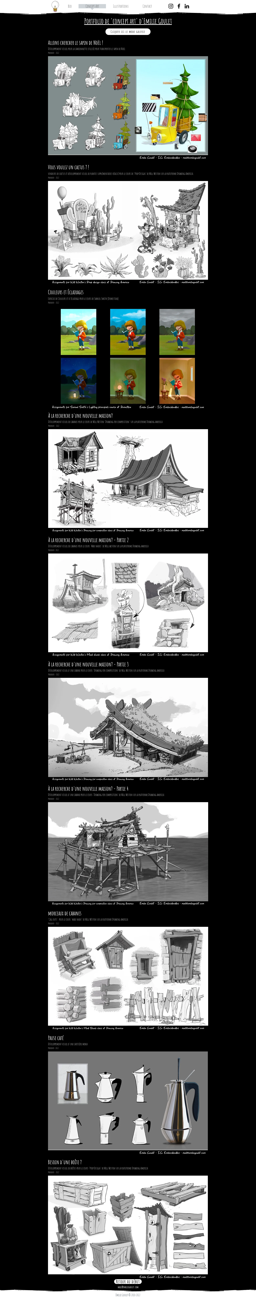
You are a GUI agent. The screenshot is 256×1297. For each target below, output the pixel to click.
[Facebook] (179, 6)
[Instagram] (171, 6)
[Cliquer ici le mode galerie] (128, 31)
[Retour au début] (128, 1281)
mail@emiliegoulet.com (128, 1287)
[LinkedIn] (187, 6)
